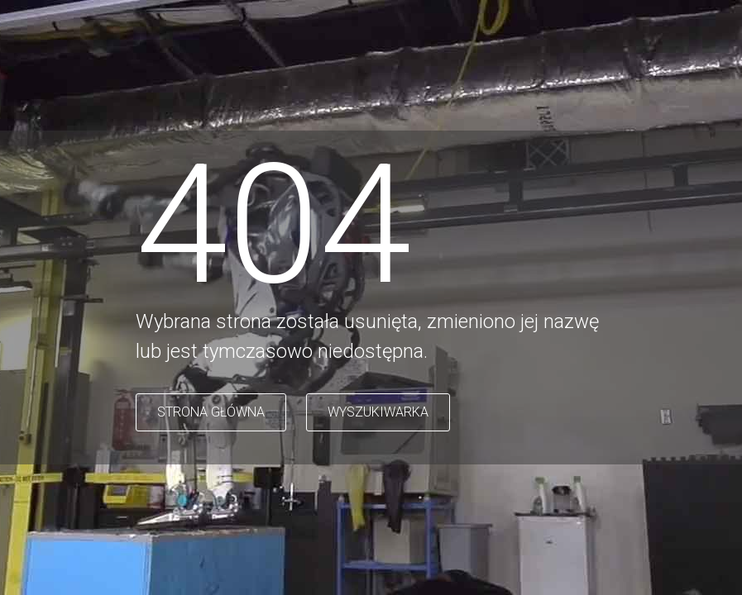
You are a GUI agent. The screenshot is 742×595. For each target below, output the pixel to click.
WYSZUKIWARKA (378, 412)
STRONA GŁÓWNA (211, 412)
